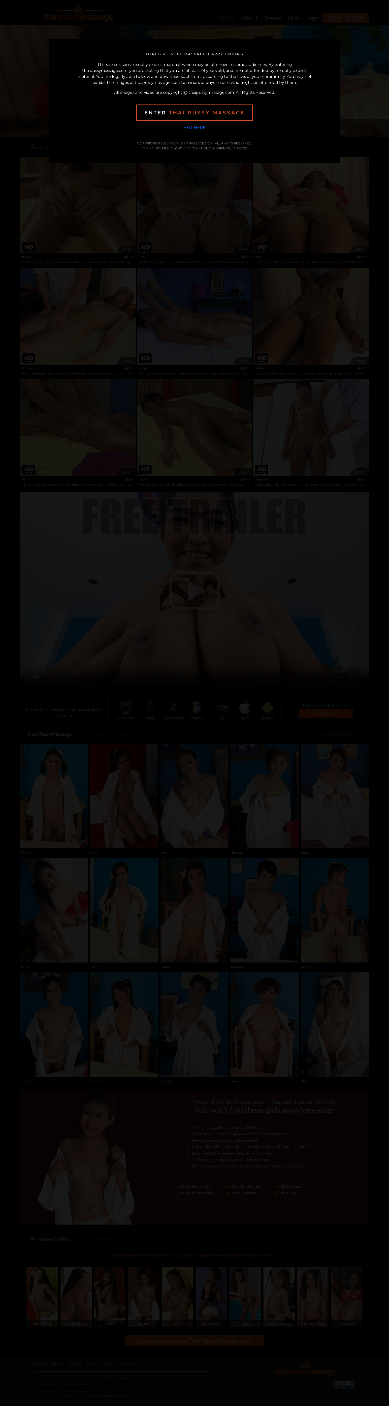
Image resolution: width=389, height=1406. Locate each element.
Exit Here (195, 127)
